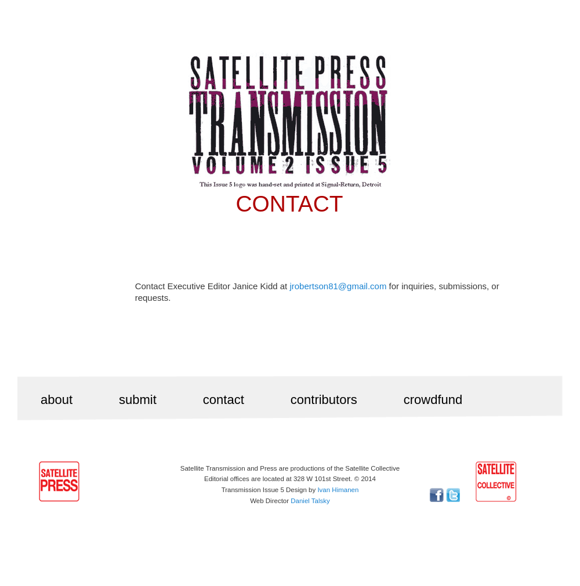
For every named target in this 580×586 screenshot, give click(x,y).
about (56, 399)
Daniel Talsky (310, 500)
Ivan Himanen (337, 489)
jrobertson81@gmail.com (337, 286)
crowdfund (433, 399)
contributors (324, 399)
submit (138, 399)
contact (223, 399)
